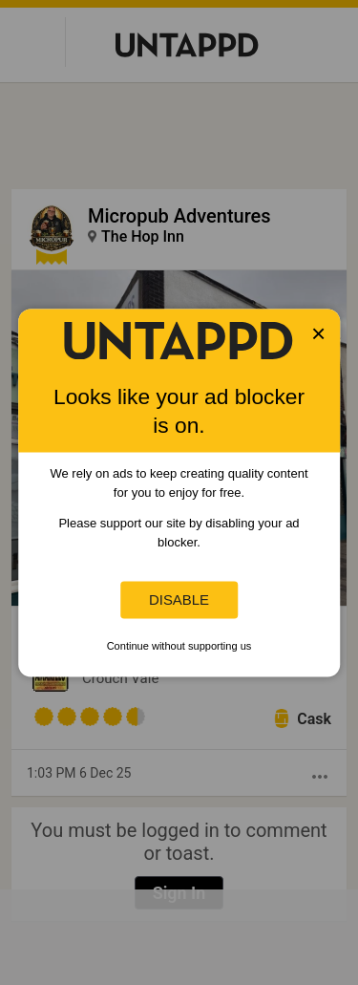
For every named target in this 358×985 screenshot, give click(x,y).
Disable (179, 600)
